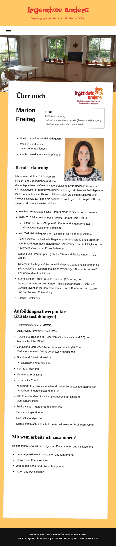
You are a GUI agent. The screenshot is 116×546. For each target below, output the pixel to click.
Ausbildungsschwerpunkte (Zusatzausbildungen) (74, 120)
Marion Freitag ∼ (58, 534)
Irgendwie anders (58, 10)
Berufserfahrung (56, 115)
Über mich (31, 95)
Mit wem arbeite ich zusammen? (65, 124)
